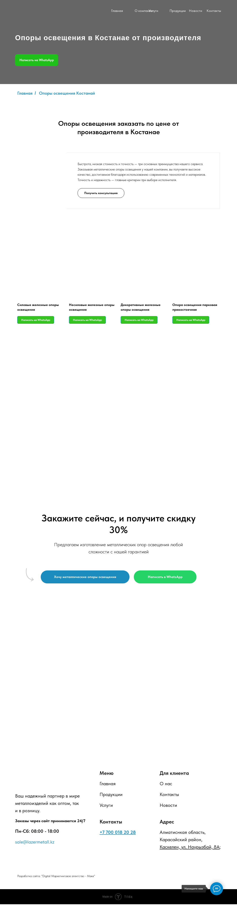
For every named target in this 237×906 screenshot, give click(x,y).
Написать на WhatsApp (36, 60)
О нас (166, 785)
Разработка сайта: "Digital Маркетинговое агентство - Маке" (56, 878)
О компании (144, 11)
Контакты (214, 11)
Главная (117, 11)
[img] (89, 11)
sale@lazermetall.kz (34, 843)
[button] (101, 192)
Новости (195, 11)
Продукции (178, 11)
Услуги (153, 11)
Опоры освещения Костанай (67, 93)
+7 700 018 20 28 (118, 834)
